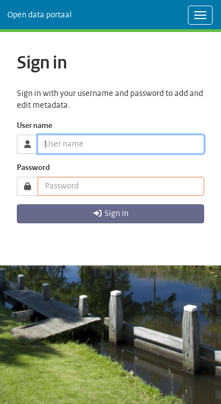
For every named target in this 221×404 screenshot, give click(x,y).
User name (34, 126)
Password (33, 168)
